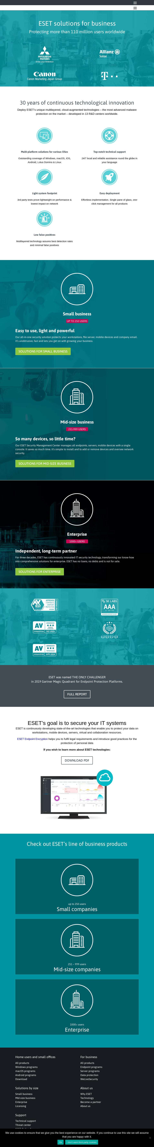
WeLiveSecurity (89, 1079)
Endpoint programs (91, 1066)
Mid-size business (25, 1097)
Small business (23, 1093)
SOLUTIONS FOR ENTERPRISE (40, 572)
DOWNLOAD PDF (77, 760)
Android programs (25, 1075)
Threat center (23, 1124)
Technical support (25, 1120)
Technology (87, 1097)
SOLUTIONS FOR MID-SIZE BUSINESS (45, 463)
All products (22, 1062)
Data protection (89, 1075)
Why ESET (86, 1093)
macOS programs (25, 1071)
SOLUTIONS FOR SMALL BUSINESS (43, 351)
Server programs (90, 1071)
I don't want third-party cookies (82, 1142)
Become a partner (90, 1102)
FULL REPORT (77, 694)
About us (85, 1106)
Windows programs (26, 1066)
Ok (60, 1142)
